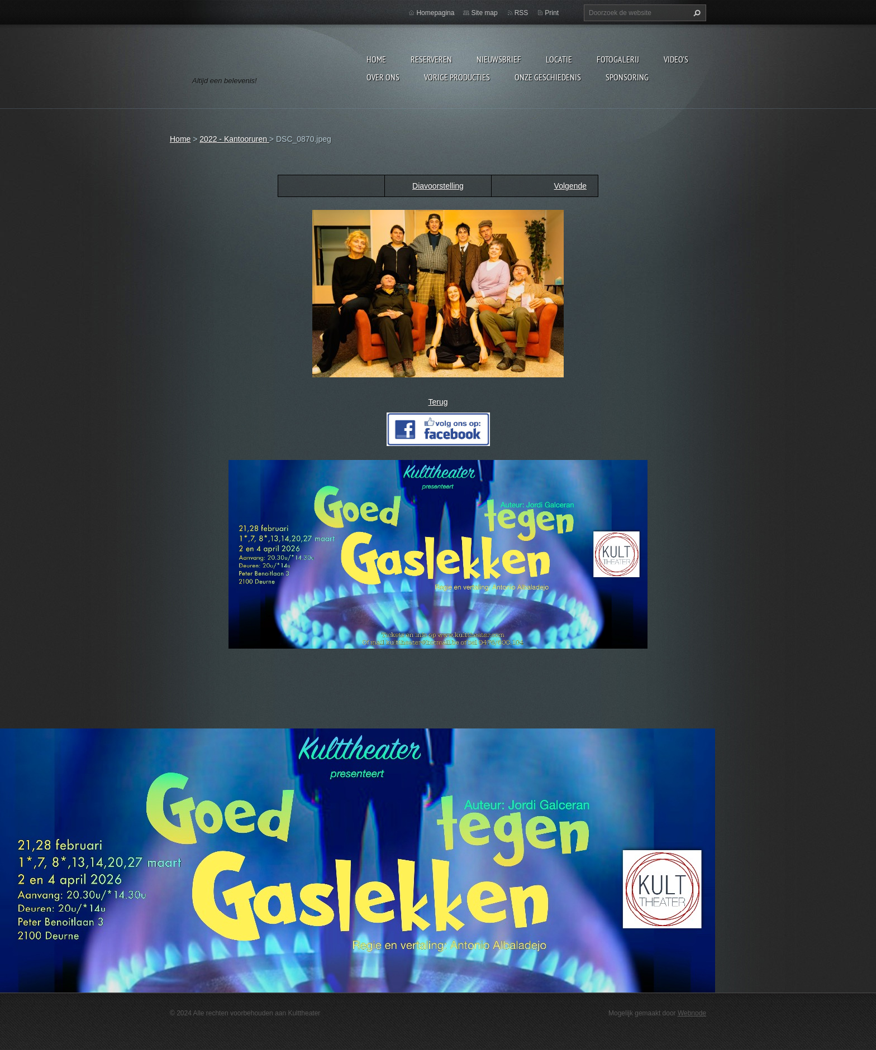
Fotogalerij (618, 59)
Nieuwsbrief (499, 59)
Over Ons (382, 77)
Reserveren (431, 59)
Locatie (559, 59)
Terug (437, 401)
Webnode (692, 1013)
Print (552, 13)
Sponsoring (627, 77)
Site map (484, 13)
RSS (522, 13)
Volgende (570, 185)
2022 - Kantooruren (234, 139)
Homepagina (435, 13)
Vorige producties (457, 77)
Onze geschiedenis (548, 77)
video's (676, 59)
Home (376, 59)
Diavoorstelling (438, 185)
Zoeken (695, 12)
